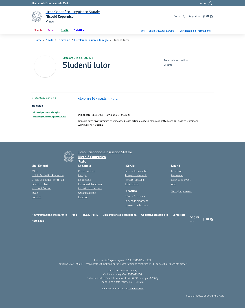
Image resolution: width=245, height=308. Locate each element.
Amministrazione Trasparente (49, 215)
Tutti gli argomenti (181, 191)
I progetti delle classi (136, 205)
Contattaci (179, 215)
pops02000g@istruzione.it (105, 264)
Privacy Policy (90, 215)
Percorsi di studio (135, 180)
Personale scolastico (136, 171)
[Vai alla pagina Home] (38, 40)
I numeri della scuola (90, 184)
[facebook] (203, 16)
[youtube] (207, 16)
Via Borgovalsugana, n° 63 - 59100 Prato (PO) (127, 260)
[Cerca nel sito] (179, 16)
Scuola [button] (38, 30)
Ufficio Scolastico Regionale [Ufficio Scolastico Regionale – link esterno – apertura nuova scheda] (47, 175)
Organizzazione (87, 193)
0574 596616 (76, 264)
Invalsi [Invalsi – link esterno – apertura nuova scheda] (35, 193)
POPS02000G (135, 274)
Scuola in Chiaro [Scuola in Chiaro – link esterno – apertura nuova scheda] (41, 184)
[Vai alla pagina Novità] (49, 40)
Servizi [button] (51, 30)
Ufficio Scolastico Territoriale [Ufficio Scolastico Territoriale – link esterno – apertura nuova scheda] (48, 180)
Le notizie (176, 171)
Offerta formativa (135, 196)
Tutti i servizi (132, 184)
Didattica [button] (79, 30)
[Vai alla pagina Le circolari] (63, 40)
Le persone (84, 180)
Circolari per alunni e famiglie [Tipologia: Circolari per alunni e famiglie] (46, 112)
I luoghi (82, 175)
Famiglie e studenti (136, 175)
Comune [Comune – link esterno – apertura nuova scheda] (36, 197)
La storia (83, 197)
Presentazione (86, 171)
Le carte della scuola (90, 188)
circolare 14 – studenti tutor (98, 98)
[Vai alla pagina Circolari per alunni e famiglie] (91, 40)
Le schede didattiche (136, 201)
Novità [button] (64, 30)
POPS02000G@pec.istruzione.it (171, 264)
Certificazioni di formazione (195, 31)
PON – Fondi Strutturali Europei (157, 31)
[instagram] (211, 16)
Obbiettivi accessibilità (154, 215)
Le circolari (177, 175)
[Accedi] (206, 3)
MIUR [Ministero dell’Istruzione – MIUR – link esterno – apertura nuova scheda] (35, 171)
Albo (173, 184)
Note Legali (38, 221)
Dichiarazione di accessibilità (120, 215)
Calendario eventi (181, 180)
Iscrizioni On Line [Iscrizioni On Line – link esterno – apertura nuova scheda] (41, 188)
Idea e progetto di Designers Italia (205, 295)
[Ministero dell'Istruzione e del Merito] (51, 3)
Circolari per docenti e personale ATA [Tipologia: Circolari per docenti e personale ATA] (49, 116)
